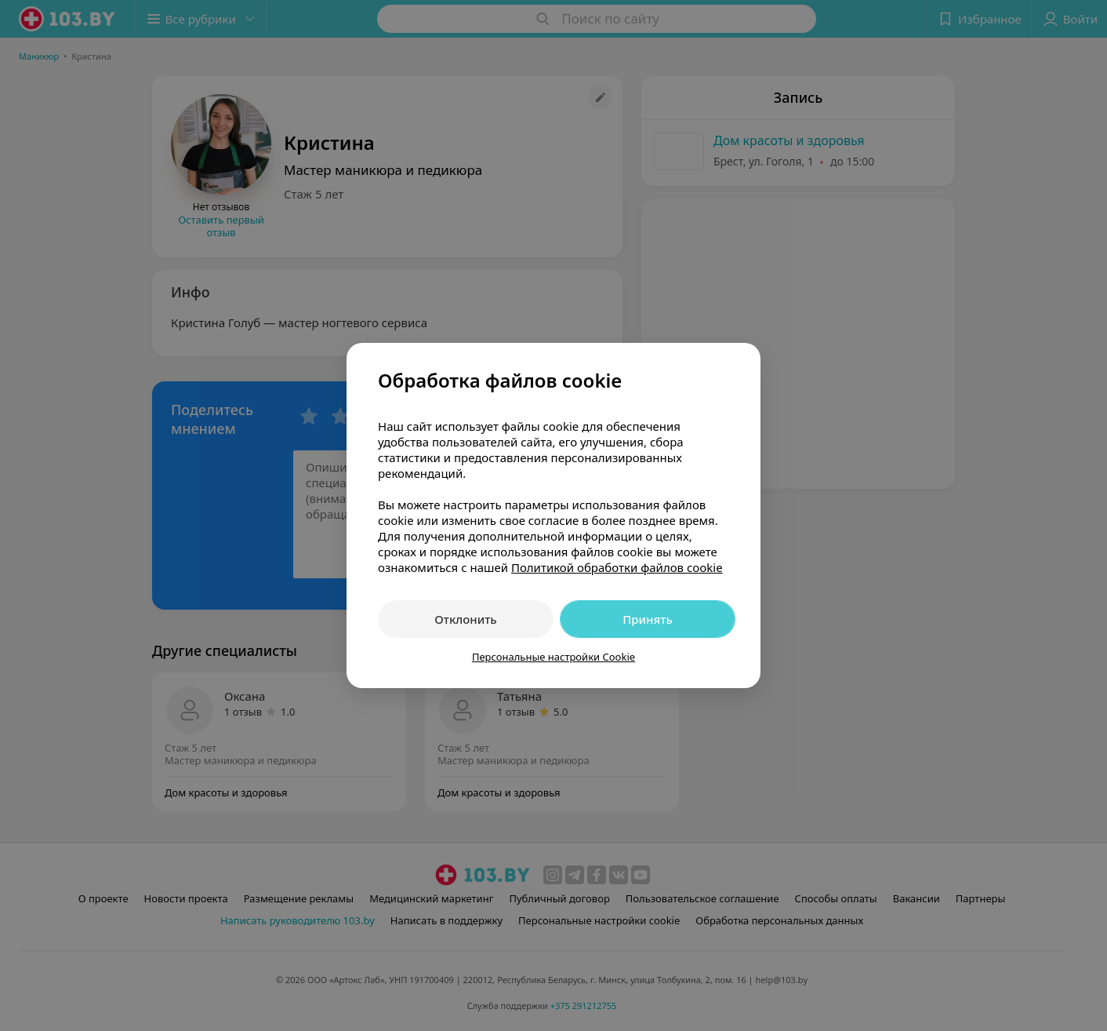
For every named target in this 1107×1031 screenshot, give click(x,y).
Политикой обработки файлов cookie (617, 567)
